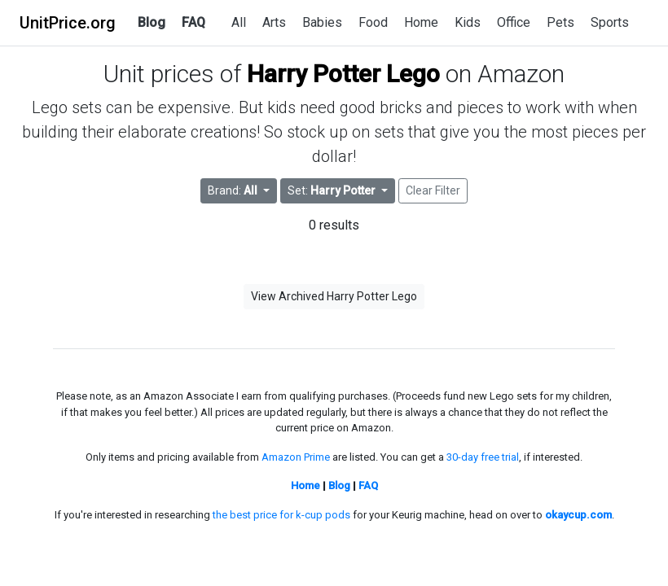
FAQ (193, 22)
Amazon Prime (295, 457)
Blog (151, 22)
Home (421, 22)
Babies (322, 22)
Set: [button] (333, 190)
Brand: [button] (234, 190)
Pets (560, 22)
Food (373, 22)
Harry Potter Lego (343, 73)
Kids (468, 22)
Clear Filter (433, 190)
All (238, 22)
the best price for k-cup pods (281, 515)
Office (513, 22)
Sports (610, 22)
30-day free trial (482, 457)
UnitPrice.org (68, 23)
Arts (274, 22)
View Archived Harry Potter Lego (334, 296)
